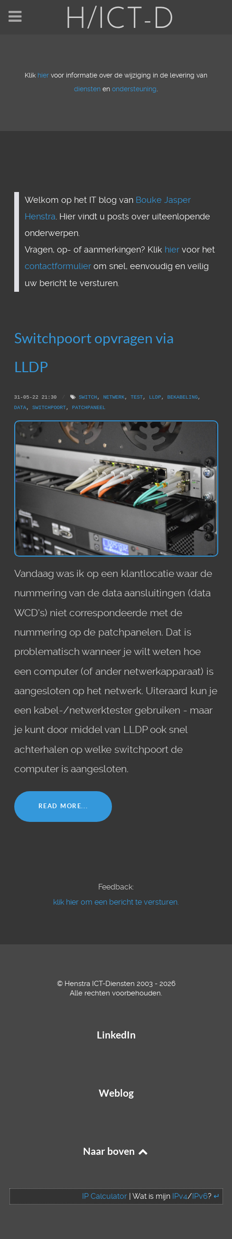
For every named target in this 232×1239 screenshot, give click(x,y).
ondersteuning (134, 89)
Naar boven (116, 1151)
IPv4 (179, 1196)
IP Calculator (104, 1196)
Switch (88, 397)
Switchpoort (49, 407)
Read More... (63, 806)
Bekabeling (182, 397)
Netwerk (113, 397)
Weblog (116, 1093)
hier (43, 75)
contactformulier (58, 266)
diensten (87, 89)
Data (20, 407)
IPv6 (200, 1196)
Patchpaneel (89, 407)
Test (136, 397)
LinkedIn (116, 1035)
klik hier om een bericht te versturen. (116, 902)
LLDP (155, 397)
